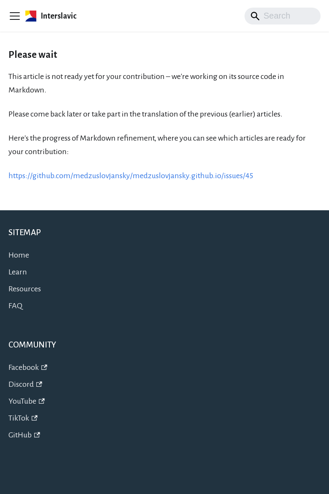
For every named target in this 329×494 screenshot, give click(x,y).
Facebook (27, 367)
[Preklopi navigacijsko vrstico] (14, 16)
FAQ (15, 305)
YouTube (26, 401)
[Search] (283, 16)
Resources (24, 289)
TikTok (23, 418)
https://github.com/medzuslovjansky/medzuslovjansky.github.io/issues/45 (130, 175)
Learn (17, 272)
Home (18, 255)
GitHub (24, 435)
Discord (25, 384)
